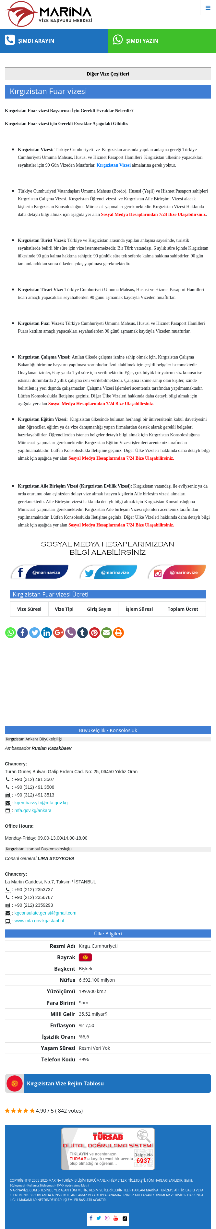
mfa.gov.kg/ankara (33, 810)
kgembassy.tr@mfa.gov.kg (41, 802)
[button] (108, 73)
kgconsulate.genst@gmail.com (46, 913)
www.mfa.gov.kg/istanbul (39, 920)
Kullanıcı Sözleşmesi (41, 1185)
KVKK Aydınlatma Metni (73, 1185)
